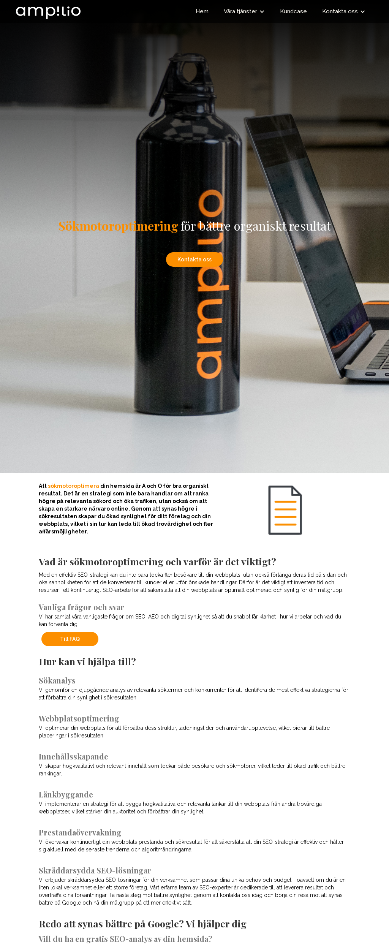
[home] (48, 9)
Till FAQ (70, 639)
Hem (202, 11)
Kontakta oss (194, 259)
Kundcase (293, 11)
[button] (244, 11)
